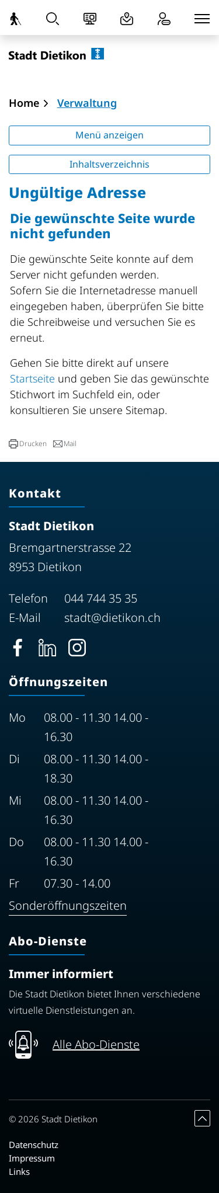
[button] (28, 443)
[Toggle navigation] (202, 18)
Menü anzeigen (109, 134)
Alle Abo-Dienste (96, 1044)
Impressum (32, 1158)
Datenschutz (33, 1144)
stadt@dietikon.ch (112, 617)
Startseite (32, 378)
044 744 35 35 (100, 598)
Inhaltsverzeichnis (109, 164)
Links (19, 1171)
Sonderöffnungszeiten (68, 905)
